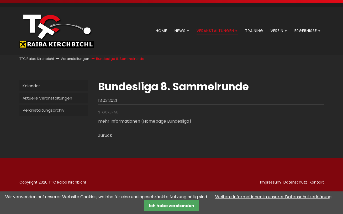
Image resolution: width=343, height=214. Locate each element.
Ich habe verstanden (171, 206)
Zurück (105, 135)
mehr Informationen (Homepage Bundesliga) (144, 121)
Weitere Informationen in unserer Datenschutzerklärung (273, 197)
